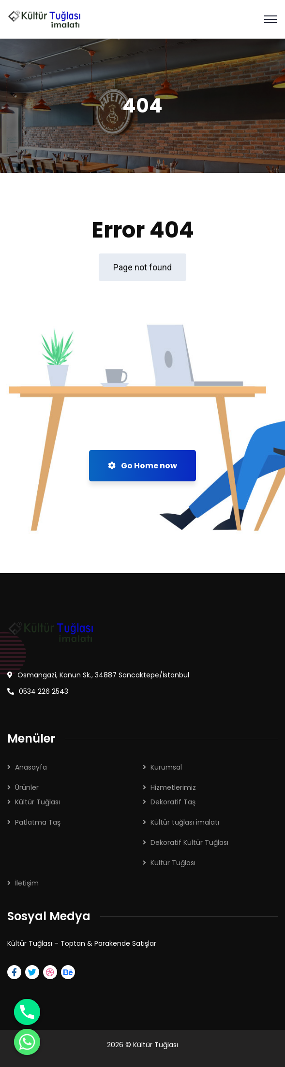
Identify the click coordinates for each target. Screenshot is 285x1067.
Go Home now (142, 465)
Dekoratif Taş (172, 802)
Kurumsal (166, 767)
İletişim (27, 883)
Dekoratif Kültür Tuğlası (189, 842)
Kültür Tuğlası (37, 802)
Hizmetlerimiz (173, 787)
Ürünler (27, 787)
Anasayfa (31, 767)
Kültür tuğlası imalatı (184, 822)
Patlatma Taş (37, 822)
